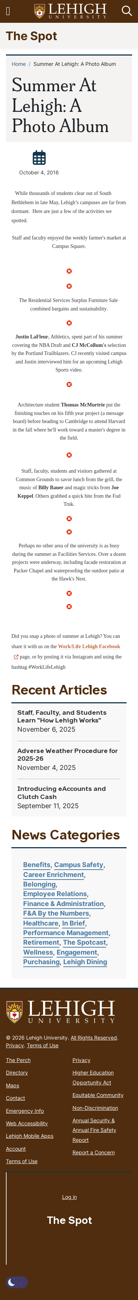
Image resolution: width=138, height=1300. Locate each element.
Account (16, 1148)
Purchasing (41, 961)
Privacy (15, 1045)
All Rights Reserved (94, 1037)
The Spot (31, 35)
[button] (125, 11)
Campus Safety (78, 864)
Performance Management (66, 932)
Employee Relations (55, 893)
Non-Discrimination (95, 1107)
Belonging (39, 884)
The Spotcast (84, 942)
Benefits (36, 864)
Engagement (77, 952)
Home (19, 63)
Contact (15, 1097)
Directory (17, 1072)
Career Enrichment (53, 874)
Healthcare (41, 923)
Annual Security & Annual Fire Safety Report (94, 1130)
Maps (12, 1085)
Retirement (41, 942)
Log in (69, 1196)
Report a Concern (93, 1152)
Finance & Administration (63, 903)
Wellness (38, 952)
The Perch (18, 1059)
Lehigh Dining (85, 961)
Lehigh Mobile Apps (29, 1135)
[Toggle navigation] (12, 11)
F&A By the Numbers (56, 913)
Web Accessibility (27, 1123)
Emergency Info (25, 1110)
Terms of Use (43, 1045)
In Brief (73, 923)
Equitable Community (98, 1094)
